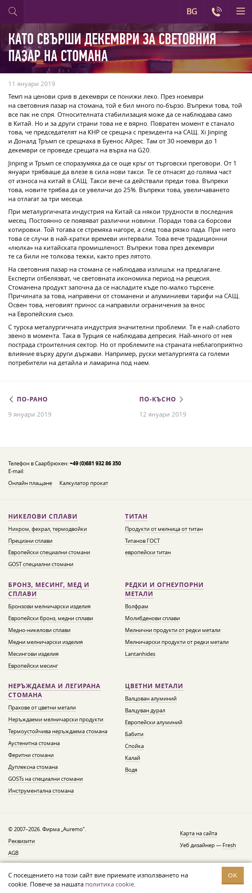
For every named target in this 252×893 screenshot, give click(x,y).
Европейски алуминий (153, 722)
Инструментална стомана (41, 790)
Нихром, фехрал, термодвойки (47, 529)
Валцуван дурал (145, 710)
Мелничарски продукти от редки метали (177, 642)
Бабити (134, 734)
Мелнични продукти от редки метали (172, 630)
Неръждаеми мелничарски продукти (55, 719)
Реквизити (21, 841)
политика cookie (109, 884)
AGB (13, 853)
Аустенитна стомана (34, 743)
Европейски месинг (33, 665)
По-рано (28, 399)
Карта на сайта (198, 833)
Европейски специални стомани (49, 552)
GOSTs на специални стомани (45, 778)
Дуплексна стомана (33, 767)
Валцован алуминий (151, 698)
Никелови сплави (42, 516)
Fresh (229, 845)
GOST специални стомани (40, 564)
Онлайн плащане (30, 483)
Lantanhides (140, 653)
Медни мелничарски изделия (45, 642)
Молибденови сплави (152, 618)
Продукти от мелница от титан (164, 529)
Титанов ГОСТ (142, 540)
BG (191, 11)
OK (233, 875)
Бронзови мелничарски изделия (49, 606)
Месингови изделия (33, 653)
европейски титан (148, 552)
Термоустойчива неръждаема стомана (57, 731)
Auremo (58, 12)
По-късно (162, 399)
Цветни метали (154, 686)
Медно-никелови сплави (39, 630)
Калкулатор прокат (83, 483)
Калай (132, 758)
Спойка (134, 746)
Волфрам (136, 606)
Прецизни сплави (30, 540)
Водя (131, 769)
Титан (136, 516)
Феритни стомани (31, 755)
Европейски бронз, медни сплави (50, 618)
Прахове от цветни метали (42, 707)
